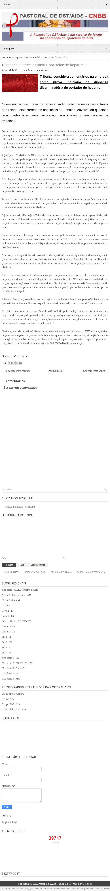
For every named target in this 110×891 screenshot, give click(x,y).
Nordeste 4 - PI (10, 673)
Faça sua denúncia (61, 572)
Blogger (87, 883)
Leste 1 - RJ (7, 610)
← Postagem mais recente (16, 371)
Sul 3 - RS (7, 647)
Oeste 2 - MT (8, 631)
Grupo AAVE (9, 699)
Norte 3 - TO (9, 605)
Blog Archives (38, 565)
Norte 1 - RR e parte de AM (16, 595)
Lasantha (47, 889)
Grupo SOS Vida (11, 704)
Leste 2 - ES (8, 616)
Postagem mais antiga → (95, 371)
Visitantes (55, 843)
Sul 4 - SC (7, 652)
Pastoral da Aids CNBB (14, 709)
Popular (9, 565)
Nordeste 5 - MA (11, 678)
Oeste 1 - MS (8, 626)
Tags (21, 565)
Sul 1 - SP (7, 637)
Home (6, 57)
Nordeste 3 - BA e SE (13, 668)
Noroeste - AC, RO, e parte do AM (20, 589)
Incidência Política (34, 572)
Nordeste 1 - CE (10, 658)
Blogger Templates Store (97, 889)
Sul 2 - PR (7, 642)
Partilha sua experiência (91, 572)
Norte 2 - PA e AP (11, 600)
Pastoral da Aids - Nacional (20, 506)
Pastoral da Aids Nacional (52, 883)
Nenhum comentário (35, 70)
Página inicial (55, 371)
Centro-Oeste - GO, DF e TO (16, 621)
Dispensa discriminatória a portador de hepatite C (44, 65)
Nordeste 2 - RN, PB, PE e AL (17, 663)
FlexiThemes (17, 889)
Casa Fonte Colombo (13, 693)
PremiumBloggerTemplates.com (68, 889)
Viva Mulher (11, 572)
